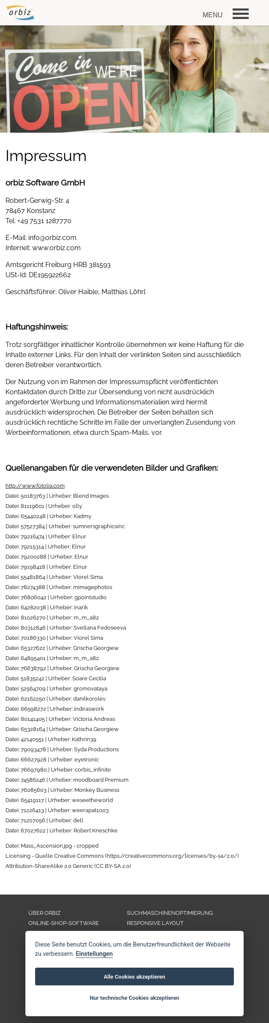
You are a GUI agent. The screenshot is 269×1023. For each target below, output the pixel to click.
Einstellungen (94, 954)
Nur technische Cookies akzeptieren (134, 998)
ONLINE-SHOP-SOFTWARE (63, 923)
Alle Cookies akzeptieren (134, 977)
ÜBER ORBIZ (44, 913)
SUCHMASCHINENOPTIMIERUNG (170, 913)
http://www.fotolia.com (35, 486)
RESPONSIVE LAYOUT (155, 923)
